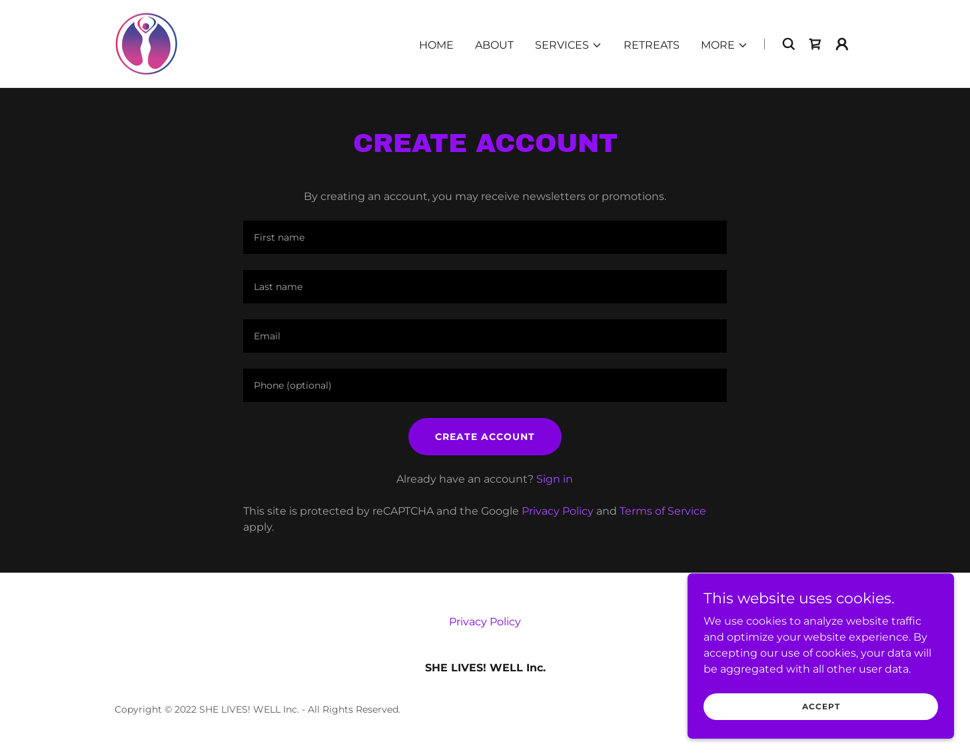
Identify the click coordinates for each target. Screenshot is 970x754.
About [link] (494, 45)
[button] (568, 45)
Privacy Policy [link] (558, 511)
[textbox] (484, 237)
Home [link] (436, 45)
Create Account (485, 437)
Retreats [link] (652, 45)
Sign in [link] (554, 479)
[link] (147, 43)
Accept (821, 706)
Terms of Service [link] (663, 511)
